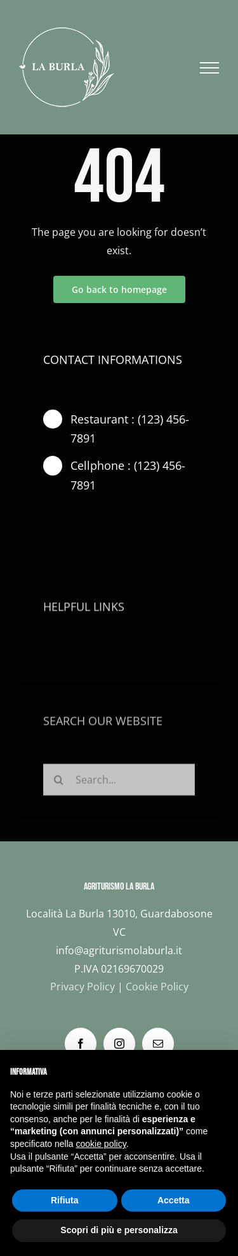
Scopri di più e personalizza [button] (118, 1230)
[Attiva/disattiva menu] (209, 68)
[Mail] (158, 1043)
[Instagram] (119, 1043)
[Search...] (119, 785)
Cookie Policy (157, 987)
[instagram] (94, 519)
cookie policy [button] (101, 1144)
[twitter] (71, 519)
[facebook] (48, 519)
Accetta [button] (173, 1200)
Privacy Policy (82, 987)
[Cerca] (59, 785)
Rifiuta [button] (65, 1200)
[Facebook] (80, 1043)
